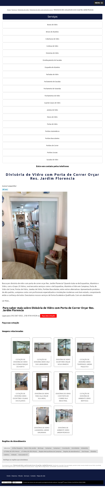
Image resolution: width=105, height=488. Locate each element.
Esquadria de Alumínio (52, 67)
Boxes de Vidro (52, 25)
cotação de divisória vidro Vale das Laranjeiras (42, 362)
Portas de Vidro (52, 124)
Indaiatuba (84, 448)
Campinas (48, 448)
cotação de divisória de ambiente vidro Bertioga (84, 397)
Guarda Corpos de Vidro (52, 103)
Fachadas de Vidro (52, 74)
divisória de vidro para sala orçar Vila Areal (42, 396)
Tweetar (5, 189)
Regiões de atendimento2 (71, 451)
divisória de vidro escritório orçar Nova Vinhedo (63, 362)
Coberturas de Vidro (52, 39)
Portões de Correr (52, 145)
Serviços (52, 16)
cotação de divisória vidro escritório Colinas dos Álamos (20, 397)
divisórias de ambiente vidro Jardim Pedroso (63, 430)
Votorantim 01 (23, 454)
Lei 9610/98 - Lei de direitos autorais (59, 466)
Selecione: (7, 448)
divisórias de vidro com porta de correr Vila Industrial (63, 397)
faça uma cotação (48, 316)
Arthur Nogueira (17, 448)
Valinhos (6, 454)
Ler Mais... (6, 301)
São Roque (85, 451)
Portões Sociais (52, 152)
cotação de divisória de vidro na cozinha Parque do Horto (20, 363)
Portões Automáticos (52, 131)
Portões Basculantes (52, 138)
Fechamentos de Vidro (52, 96)
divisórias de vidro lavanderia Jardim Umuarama (41, 430)
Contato (33, 476)
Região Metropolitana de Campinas (50, 451)
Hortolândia (75, 448)
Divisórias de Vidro (52, 53)
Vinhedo (14, 454)
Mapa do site (41, 476)
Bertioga (40, 448)
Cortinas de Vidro (52, 46)
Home (9, 476)
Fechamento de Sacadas (52, 81)
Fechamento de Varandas (52, 88)
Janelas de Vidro (52, 110)
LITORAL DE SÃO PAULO (12, 451)
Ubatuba (93, 451)
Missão (20, 476)
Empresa (14, 476)
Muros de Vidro (52, 117)
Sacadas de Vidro (53, 160)
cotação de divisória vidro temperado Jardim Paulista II (84, 363)
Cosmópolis (66, 448)
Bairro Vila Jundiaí (30, 448)
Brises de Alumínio (52, 32)
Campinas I (56, 448)
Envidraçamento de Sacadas (52, 60)
